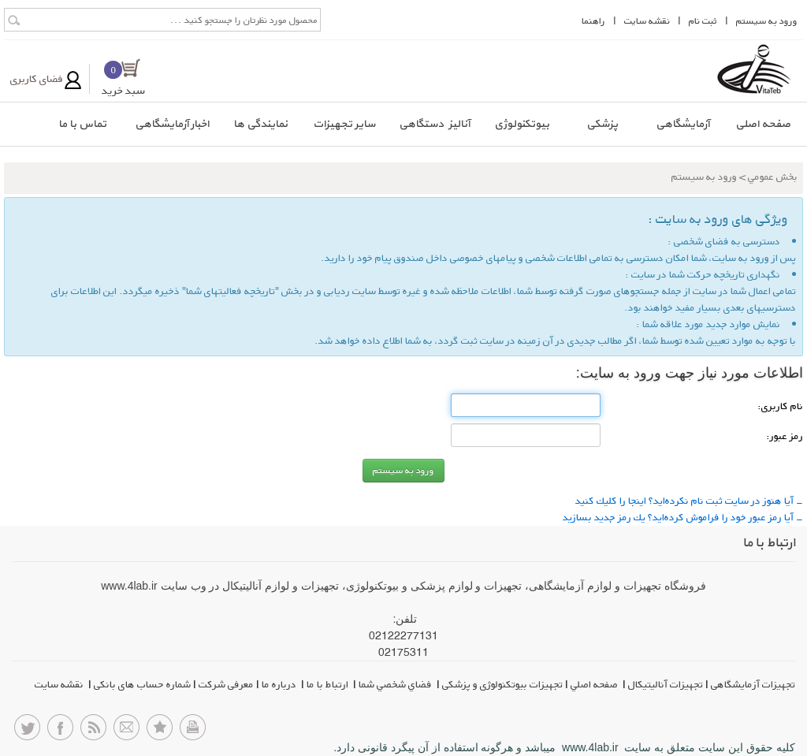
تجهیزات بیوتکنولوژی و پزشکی (502, 684)
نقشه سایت (60, 684)
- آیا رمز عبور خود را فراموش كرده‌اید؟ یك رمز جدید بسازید (683, 517)
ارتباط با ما (329, 684)
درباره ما (280, 684)
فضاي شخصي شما (396, 684)
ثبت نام (703, 20)
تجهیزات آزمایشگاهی (753, 684)
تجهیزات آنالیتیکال (665, 684)
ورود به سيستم (767, 20)
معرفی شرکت (226, 684)
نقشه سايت (647, 20)
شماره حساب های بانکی (142, 684)
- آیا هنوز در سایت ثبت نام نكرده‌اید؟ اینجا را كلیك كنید (689, 500)
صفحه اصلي (595, 684)
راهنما (593, 20)
